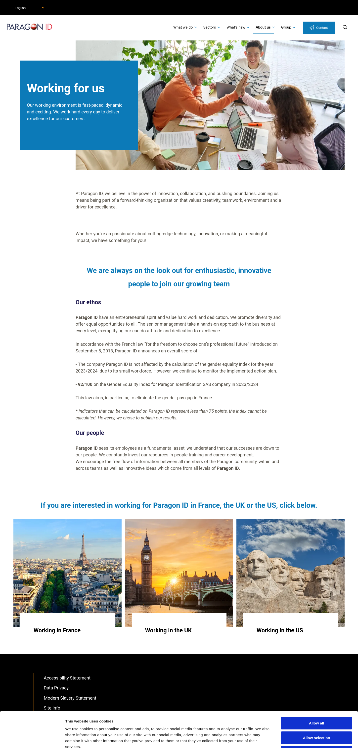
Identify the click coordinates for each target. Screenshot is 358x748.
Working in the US (280, 630)
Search (345, 27)
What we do (183, 27)
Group (286, 27)
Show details (260, 738)
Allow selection (316, 702)
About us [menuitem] (263, 27)
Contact (322, 28)
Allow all (316, 687)
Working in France (57, 630)
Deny (316, 716)
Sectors (209, 27)
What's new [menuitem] (235, 27)
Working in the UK (168, 630)
